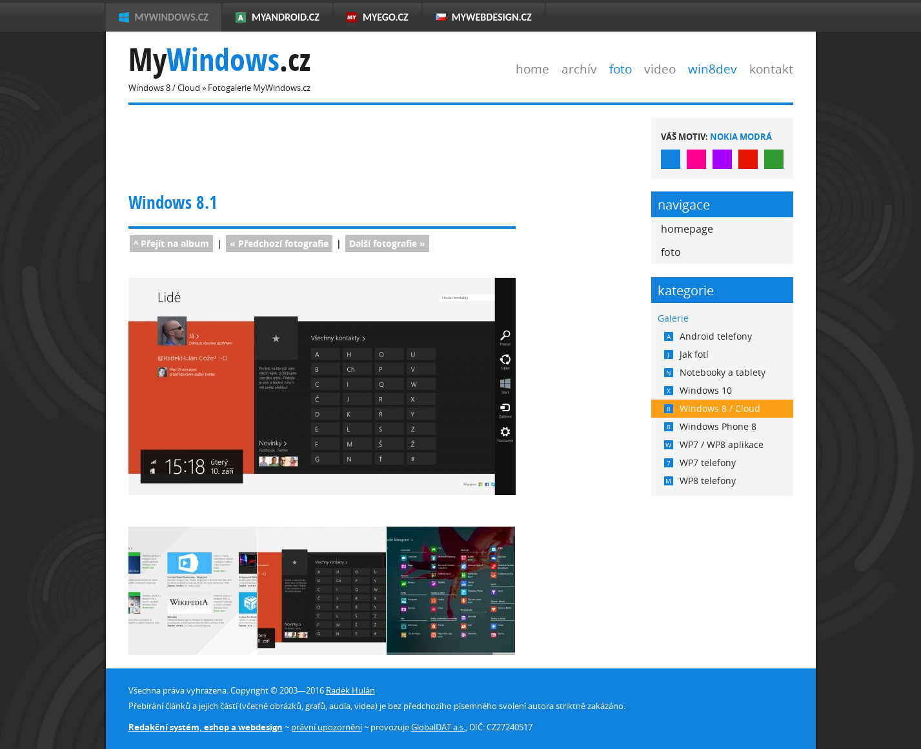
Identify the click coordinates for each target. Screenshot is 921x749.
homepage (687, 229)
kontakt (771, 69)
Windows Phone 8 (710, 426)
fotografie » (387, 243)
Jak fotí (686, 354)
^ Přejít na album (171, 243)
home (532, 69)
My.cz (219, 60)
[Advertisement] (363, 147)
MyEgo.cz (386, 17)
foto (620, 69)
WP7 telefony (700, 462)
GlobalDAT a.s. (438, 727)
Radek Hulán (350, 690)
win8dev (712, 69)
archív (579, 69)
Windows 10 (698, 390)
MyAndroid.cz (285, 17)
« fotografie (279, 243)
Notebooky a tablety (714, 372)
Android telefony (708, 336)
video (660, 69)
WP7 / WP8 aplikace (714, 444)
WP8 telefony (700, 480)
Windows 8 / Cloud (712, 408)
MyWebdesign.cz (492, 17)
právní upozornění (326, 727)
